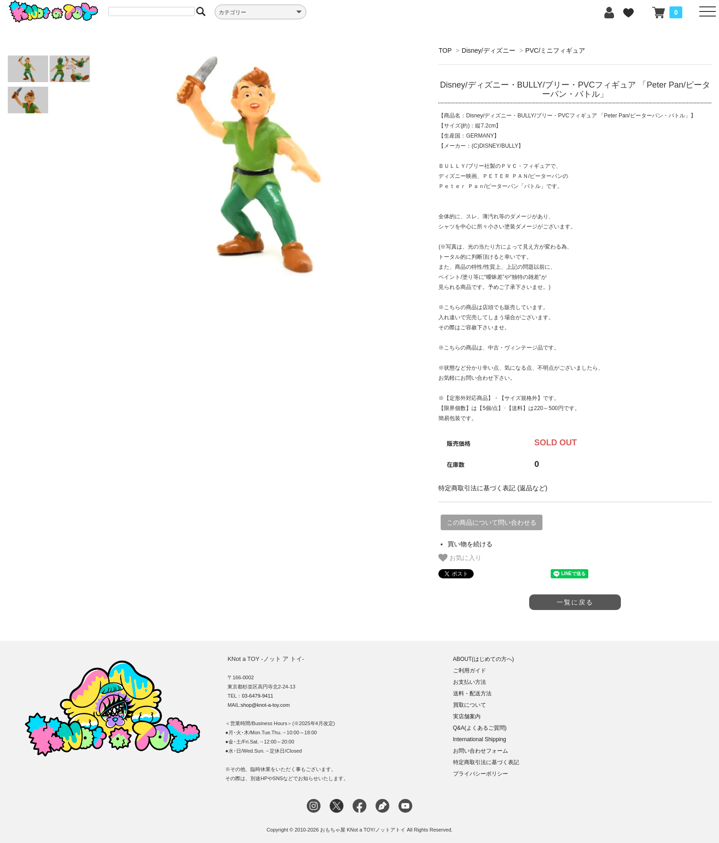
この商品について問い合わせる (491, 522)
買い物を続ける (470, 544)
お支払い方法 (469, 682)
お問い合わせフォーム (480, 751)
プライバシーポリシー (480, 774)
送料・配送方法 (472, 693)
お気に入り (459, 557)
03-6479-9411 (257, 696)
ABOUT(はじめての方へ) (483, 659)
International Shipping (479, 739)
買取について (469, 705)
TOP (444, 50)
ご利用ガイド (469, 670)
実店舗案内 (467, 716)
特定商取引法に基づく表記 (486, 762)
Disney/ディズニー (488, 50)
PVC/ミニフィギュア (555, 50)
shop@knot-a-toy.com (265, 705)
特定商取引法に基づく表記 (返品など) (492, 488)
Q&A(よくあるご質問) (480, 728)
